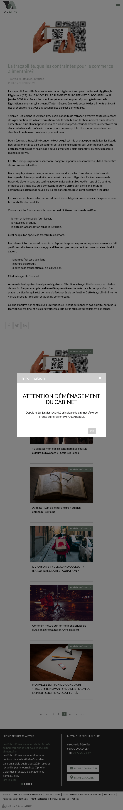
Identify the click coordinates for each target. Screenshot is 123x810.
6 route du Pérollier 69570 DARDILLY (61, 416)
